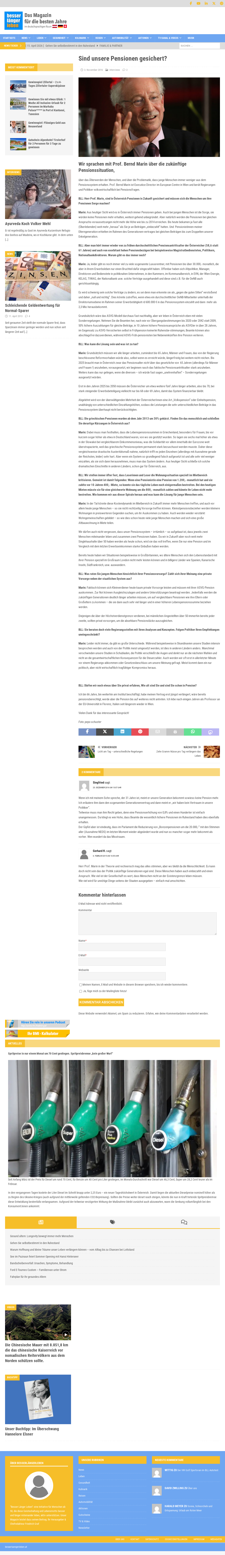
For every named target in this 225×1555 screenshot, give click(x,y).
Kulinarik (80, 38)
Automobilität (120, 38)
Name (82, 940)
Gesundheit (59, 38)
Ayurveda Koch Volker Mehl (28, 223)
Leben (40, 38)
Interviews (114, 69)
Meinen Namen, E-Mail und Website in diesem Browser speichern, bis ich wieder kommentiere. (135, 984)
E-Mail (82, 955)
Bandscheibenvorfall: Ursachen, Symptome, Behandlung (41, 1263)
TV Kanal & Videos (168, 38)
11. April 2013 (15, 316)
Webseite (84, 970)
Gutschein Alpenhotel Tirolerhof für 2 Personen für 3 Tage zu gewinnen (46, 143)
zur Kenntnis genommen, (134, 1452)
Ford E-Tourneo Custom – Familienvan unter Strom (38, 1270)
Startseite (9, 38)
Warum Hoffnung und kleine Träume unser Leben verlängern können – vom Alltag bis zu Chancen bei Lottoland (72, 1249)
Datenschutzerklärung (119, 1451)
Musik (191, 38)
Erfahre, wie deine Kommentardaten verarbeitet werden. (177, 1013)
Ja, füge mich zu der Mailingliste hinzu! (103, 991)
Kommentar (85, 910)
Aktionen (143, 38)
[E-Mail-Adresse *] (161, 1441)
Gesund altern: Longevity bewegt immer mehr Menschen (41, 1236)
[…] (6, 239)
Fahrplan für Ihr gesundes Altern (28, 1276)
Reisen (99, 38)
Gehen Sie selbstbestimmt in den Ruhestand (34, 1243)
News (24, 38)
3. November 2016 (93, 69)
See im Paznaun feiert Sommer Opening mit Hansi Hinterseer (44, 1256)
